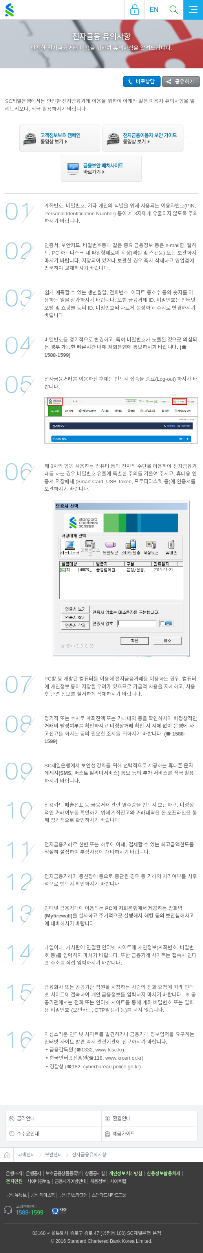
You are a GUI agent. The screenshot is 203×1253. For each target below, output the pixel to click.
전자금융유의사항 (89, 1155)
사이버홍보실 (38, 1181)
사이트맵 (118, 1181)
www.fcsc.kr (109, 1050)
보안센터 (53, 1155)
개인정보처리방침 (126, 1173)
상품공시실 (94, 1173)
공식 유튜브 (16, 1195)
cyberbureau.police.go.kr (111, 1067)
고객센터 (26, 1155)
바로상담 (139, 81)
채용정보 (98, 1181)
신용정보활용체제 (163, 1173)
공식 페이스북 (43, 1195)
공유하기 (178, 81)
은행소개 (14, 1173)
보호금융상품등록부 (63, 1173)
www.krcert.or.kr (123, 1058)
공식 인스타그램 (73, 1195)
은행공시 (34, 1173)
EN (154, 9)
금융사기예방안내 (70, 1181)
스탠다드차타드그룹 (108, 1195)
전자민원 (14, 1181)
